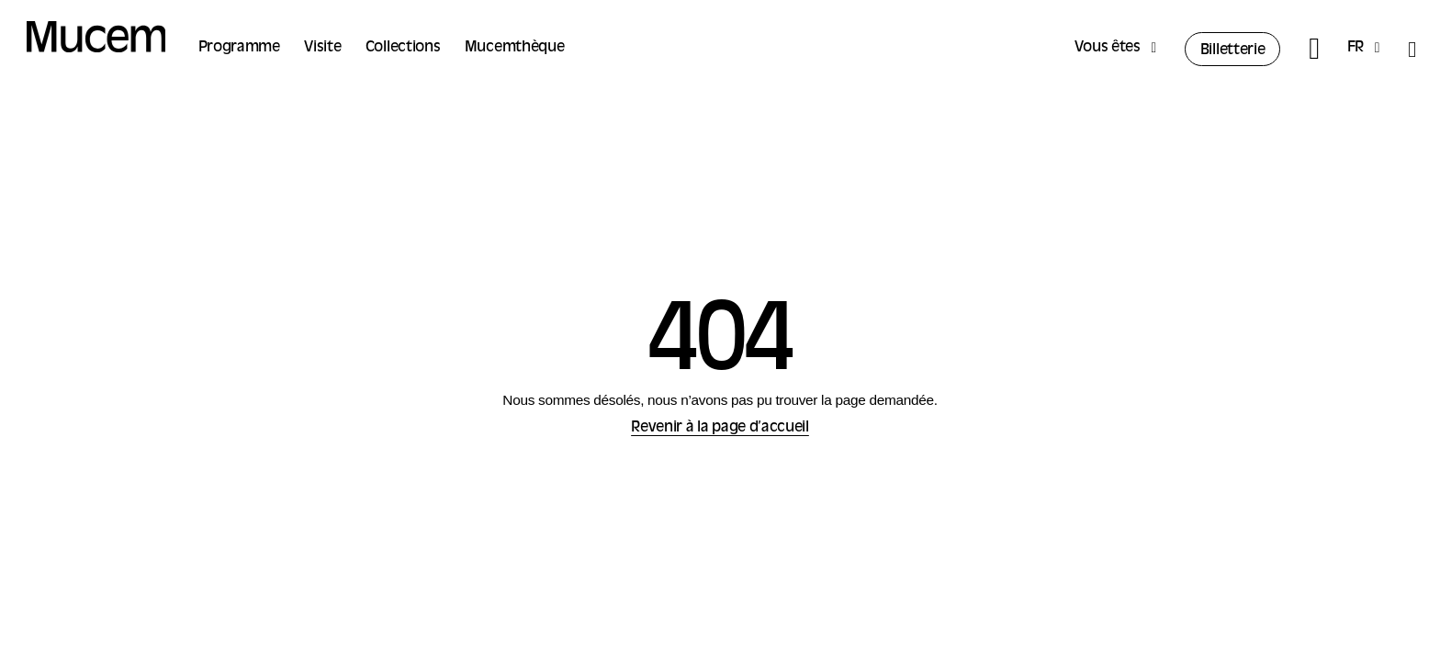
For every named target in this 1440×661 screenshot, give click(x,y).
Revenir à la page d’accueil (720, 427)
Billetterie (1233, 50)
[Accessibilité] (1411, 49)
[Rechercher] (1314, 49)
